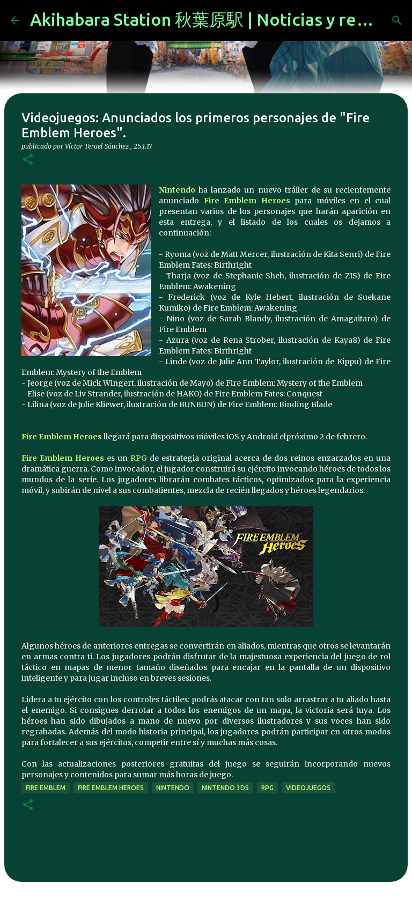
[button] (27, 160)
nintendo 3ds (225, 787)
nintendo (172, 787)
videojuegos (308, 787)
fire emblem (45, 787)
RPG (138, 458)
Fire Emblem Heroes (247, 200)
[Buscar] (397, 20)
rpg (267, 787)
